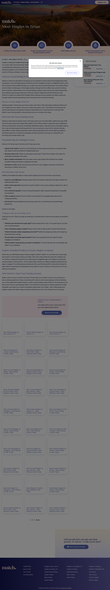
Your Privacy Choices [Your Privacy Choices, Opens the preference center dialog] (72, 72)
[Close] (80, 61)
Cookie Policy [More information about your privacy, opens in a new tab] (60, 68)
